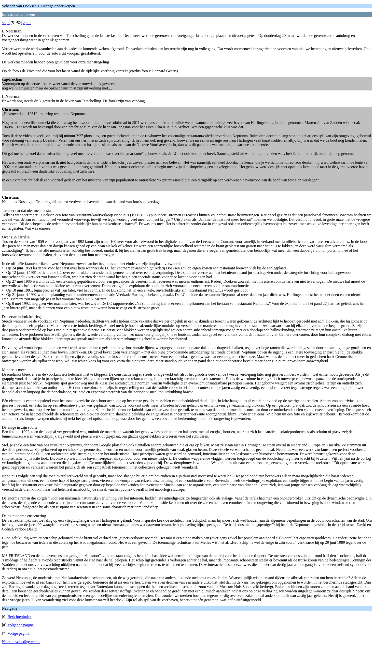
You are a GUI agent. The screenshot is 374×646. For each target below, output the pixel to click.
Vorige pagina (18, 633)
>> (28, 23)
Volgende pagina (20, 625)
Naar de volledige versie (21, 642)
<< (4, 23)
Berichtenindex (20, 617)
